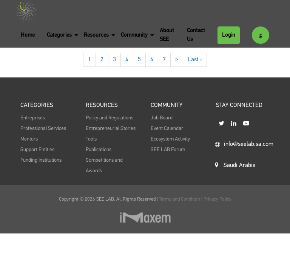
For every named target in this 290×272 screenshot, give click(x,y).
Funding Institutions (41, 160)
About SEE (167, 35)
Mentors (29, 139)
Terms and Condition (180, 199)
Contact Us (196, 35)
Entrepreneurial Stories (111, 128)
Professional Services (43, 128)
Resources (96, 35)
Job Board (162, 118)
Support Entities (37, 149)
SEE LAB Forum (168, 149)
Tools (91, 139)
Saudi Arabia (235, 165)
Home (28, 35)
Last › (195, 60)
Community (134, 35)
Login (228, 35)
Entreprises (32, 118)
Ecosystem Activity (170, 139)
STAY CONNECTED (239, 105)
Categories (59, 35)
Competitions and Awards (104, 165)
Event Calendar (167, 128)
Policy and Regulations (109, 118)
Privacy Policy (217, 199)
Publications (98, 149)
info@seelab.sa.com (242, 144)
